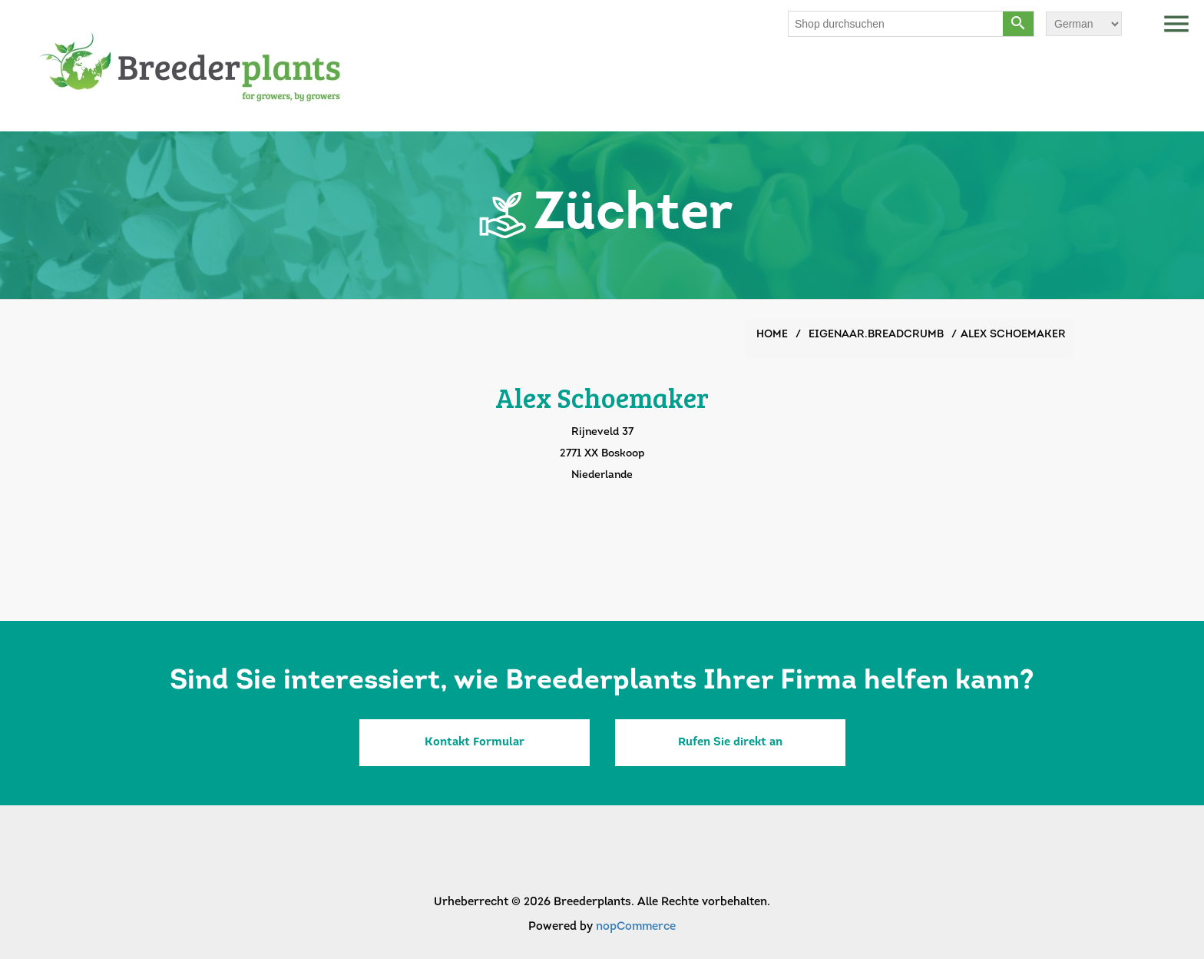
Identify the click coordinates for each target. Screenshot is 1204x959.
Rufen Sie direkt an (730, 742)
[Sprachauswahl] (1084, 24)
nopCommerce (636, 927)
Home (772, 334)
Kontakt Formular (474, 742)
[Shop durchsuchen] (896, 24)
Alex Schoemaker (1013, 334)
